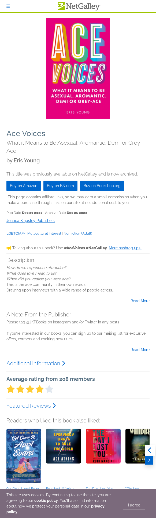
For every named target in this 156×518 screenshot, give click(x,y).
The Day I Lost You (99, 489)
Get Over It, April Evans (23, 489)
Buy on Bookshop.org (102, 186)
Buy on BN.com (60, 186)
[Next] (149, 460)
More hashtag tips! (125, 248)
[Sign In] (8, 6)
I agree (134, 505)
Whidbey (132, 489)
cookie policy (46, 500)
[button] (23, 457)
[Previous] (150, 450)
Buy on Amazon (23, 186)
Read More (140, 301)
